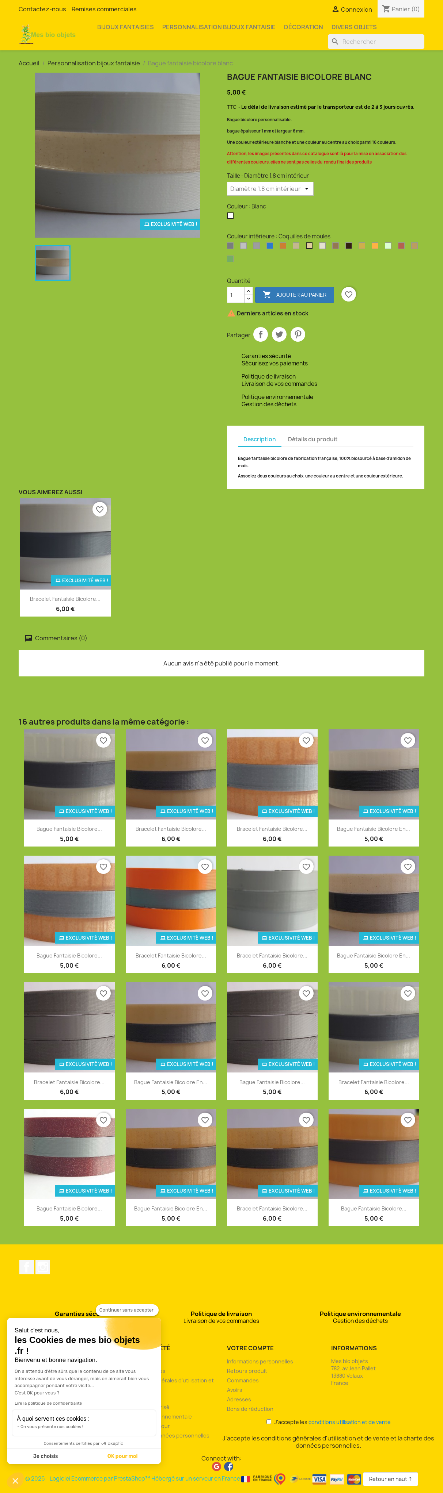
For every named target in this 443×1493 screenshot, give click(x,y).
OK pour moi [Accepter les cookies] (122, 1456)
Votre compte (250, 1348)
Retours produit (247, 1370)
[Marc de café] (350, 247)
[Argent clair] (245, 247)
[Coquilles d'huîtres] (297, 247)
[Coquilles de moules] (310, 247)
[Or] (363, 247)
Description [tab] (259, 439)
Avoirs (234, 1389)
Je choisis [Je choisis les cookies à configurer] (45, 1456)
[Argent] (231, 247)
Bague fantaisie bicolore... (69, 828)
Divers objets (354, 27)
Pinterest (298, 334)
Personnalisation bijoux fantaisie (219, 27)
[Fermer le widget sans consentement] (127, 1310)
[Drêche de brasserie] (337, 247)
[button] (15, 1480)
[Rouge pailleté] (403, 247)
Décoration (303, 27)
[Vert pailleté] (231, 261)
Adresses (239, 1399)
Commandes (243, 1380)
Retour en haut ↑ (390, 1478)
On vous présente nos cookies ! (51, 1426)
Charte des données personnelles (166, 1435)
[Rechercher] (376, 41)
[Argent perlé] (258, 247)
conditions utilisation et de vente (349, 1422)
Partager (260, 334)
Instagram (42, 1267)
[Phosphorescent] (389, 247)
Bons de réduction (250, 1408)
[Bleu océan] (271, 247)
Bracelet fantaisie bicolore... (65, 598)
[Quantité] (236, 295)
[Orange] (376, 247)
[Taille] (270, 189)
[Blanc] (231, 217)
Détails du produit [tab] (313, 439)
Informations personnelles (260, 1361)
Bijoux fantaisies (125, 27)
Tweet (279, 334)
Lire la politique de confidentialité (48, 1403)
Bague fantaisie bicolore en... (373, 828)
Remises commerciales (104, 9)
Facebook (26, 1267)
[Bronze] (284, 247)
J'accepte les (328, 1422)
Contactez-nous (42, 9)
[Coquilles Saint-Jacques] (324, 247)
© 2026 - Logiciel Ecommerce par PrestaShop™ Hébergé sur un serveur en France (194, 1478)
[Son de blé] (416, 247)
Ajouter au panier (294, 295)
